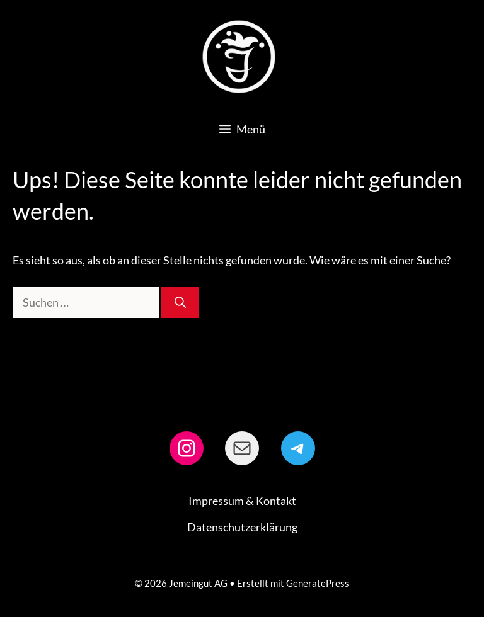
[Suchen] (180, 302)
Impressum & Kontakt (242, 500)
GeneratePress (317, 583)
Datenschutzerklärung (242, 527)
